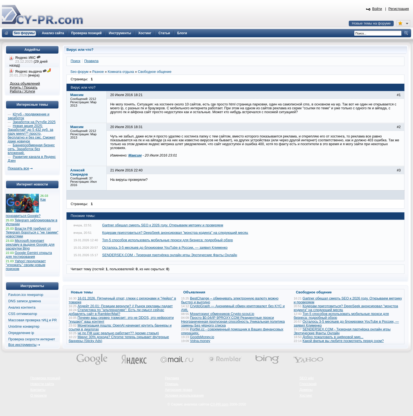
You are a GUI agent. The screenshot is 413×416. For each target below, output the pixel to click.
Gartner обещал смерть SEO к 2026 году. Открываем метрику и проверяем (162, 225)
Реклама (172, 378)
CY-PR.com (219, 404)
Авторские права (178, 390)
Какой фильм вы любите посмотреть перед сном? (343, 341)
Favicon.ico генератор (25, 295)
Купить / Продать (23, 87)
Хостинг (305, 396)
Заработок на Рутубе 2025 (34, 122)
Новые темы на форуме (371, 23)
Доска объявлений (25, 84)
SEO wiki (306, 378)
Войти (377, 9)
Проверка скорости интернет (31, 339)
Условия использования (184, 396)
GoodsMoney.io (202, 337)
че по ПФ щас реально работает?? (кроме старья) (118, 333)
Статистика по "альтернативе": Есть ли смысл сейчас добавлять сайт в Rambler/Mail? (116, 312)
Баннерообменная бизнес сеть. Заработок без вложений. (31, 149)
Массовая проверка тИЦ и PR (32, 320)
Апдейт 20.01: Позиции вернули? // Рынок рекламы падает (125, 306)
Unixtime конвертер (23, 326)
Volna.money (200, 341)
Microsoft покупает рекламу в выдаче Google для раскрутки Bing (30, 244)
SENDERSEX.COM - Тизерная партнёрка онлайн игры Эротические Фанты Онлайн (169, 255)
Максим (134, 155)
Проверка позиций (45, 378)
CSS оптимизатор (22, 314)
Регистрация (398, 9)
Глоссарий (308, 384)
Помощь (171, 384)
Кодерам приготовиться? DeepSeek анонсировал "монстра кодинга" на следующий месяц (175, 233)
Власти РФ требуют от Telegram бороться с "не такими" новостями (32, 232)
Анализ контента (22, 307)
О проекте (38, 396)
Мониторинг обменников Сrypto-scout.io (222, 314)
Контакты (37, 390)
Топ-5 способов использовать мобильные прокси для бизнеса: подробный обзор (167, 240)
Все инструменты (22, 345)
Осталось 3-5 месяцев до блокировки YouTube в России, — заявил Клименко (165, 248)
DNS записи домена (24, 301)
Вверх (379, 396)
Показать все (18, 168)
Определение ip (21, 333)
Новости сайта (42, 384)
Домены (306, 390)
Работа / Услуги (22, 91)
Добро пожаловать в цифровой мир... (332, 337)
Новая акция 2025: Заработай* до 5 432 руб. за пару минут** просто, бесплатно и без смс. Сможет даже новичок (31, 133)
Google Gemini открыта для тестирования (29, 255)
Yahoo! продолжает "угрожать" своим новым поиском (26, 265)
